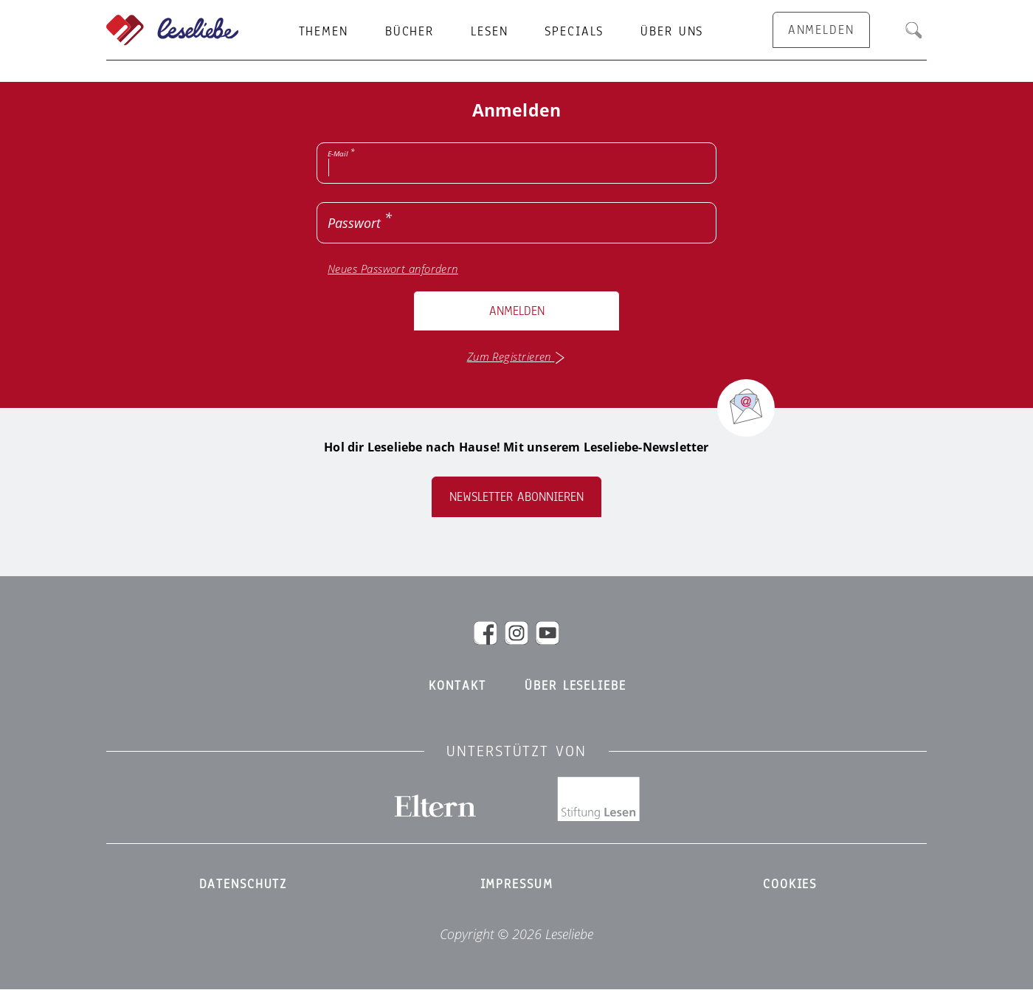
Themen (323, 32)
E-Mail (338, 153)
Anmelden (517, 310)
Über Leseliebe (575, 686)
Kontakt (457, 686)
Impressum (516, 884)
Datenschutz (243, 884)
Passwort (354, 223)
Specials (574, 32)
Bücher (409, 32)
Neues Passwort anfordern (393, 269)
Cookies (790, 884)
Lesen (489, 32)
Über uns (671, 32)
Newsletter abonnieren (516, 496)
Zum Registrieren (517, 357)
